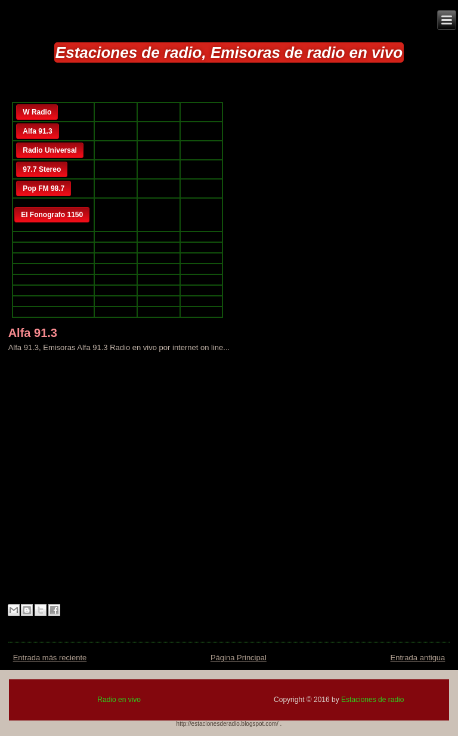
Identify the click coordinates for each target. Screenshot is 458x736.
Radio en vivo (119, 699)
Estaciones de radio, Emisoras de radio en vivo (229, 52)
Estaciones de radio (372, 699)
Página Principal (239, 657)
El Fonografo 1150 (52, 215)
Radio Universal (50, 150)
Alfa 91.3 (37, 131)
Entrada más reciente (50, 657)
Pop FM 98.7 (43, 188)
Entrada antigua (418, 657)
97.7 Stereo (42, 169)
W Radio (37, 112)
